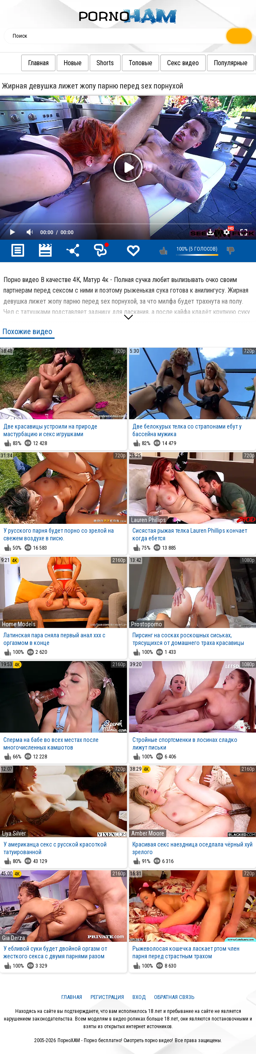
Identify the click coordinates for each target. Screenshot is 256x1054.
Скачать (210, 232)
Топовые (123, 63)
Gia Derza (13, 938)
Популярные (214, 63)
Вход (139, 997)
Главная (21, 63)
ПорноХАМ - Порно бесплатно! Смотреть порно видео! (115, 1040)
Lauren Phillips (148, 520)
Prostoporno (146, 624)
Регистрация (107, 997)
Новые (56, 63)
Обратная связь (174, 997)
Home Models (19, 624)
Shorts (88, 63)
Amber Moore (147, 833)
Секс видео (166, 63)
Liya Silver (14, 833)
